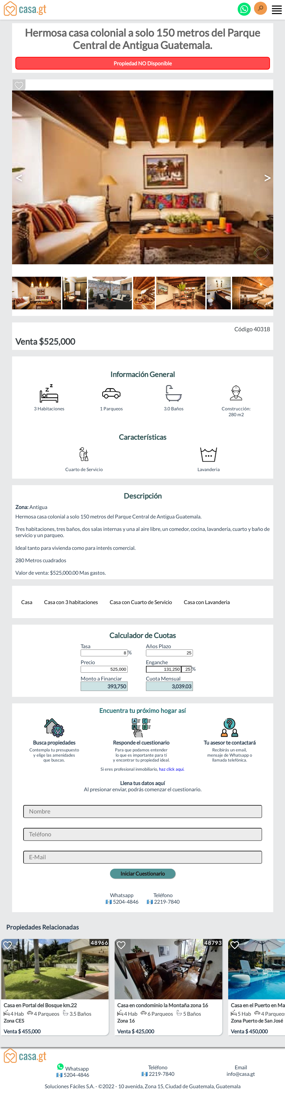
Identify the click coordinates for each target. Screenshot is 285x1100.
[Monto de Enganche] (163, 669)
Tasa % (106, 649)
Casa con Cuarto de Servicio (141, 602)
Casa (26, 602)
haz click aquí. (171, 769)
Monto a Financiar (104, 683)
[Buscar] (260, 9)
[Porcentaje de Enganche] (186, 669)
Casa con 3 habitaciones (71, 602)
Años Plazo (169, 649)
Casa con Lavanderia (207, 602)
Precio (104, 665)
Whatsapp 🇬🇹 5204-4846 (72, 1070)
